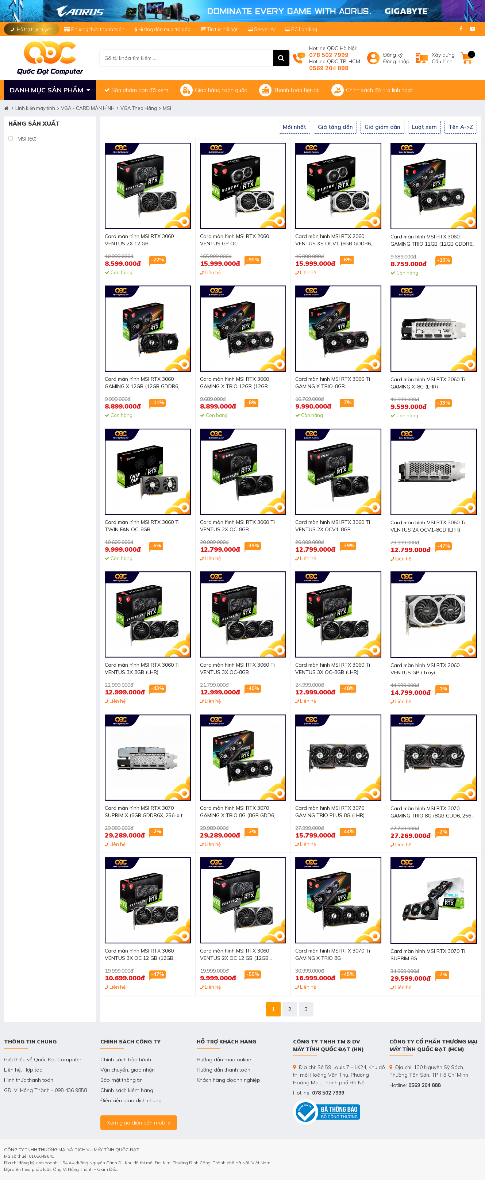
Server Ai (262, 29)
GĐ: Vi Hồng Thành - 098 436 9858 (45, 1090)
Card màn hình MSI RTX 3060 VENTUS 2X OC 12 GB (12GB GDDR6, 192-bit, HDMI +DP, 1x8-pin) (242, 954)
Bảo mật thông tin (121, 1080)
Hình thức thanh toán (28, 1080)
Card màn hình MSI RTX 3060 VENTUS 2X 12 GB (139, 240)
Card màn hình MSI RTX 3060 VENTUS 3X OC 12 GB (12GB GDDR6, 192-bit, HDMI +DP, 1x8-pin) (147, 954)
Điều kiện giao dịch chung (131, 1100)
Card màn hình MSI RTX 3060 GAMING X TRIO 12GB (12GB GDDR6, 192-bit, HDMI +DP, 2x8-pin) (242, 383)
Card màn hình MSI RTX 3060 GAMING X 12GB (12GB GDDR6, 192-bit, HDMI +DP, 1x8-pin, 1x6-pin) (147, 383)
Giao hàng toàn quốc (213, 90)
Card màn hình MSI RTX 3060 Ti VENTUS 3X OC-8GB (237, 668)
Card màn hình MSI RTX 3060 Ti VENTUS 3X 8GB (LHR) (142, 668)
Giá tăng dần (335, 126)
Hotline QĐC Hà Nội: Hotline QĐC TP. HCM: (335, 58)
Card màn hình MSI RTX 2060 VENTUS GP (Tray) (424, 669)
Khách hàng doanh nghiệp (228, 1080)
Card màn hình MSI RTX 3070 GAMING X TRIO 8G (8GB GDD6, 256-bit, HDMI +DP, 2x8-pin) (237, 812)
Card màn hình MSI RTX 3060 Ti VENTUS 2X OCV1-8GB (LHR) (427, 526)
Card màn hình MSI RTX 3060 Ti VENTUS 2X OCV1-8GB (332, 526)
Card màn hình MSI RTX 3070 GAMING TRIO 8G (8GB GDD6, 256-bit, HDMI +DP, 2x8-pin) (431, 812)
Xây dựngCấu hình (443, 58)
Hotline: (318, 1092)
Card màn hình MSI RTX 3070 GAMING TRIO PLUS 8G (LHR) (330, 812)
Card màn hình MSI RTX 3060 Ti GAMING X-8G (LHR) (427, 383)
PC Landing (301, 29)
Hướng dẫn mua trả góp (162, 29)
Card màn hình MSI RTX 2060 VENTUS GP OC (234, 240)
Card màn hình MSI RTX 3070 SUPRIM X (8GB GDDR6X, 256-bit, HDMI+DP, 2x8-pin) (144, 812)
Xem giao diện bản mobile (138, 1122)
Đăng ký (393, 54)
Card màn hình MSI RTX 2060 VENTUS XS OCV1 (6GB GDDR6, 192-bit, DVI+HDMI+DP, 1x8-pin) (333, 240)
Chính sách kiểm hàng (126, 1090)
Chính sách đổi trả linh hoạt (372, 90)
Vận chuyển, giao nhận (127, 1069)
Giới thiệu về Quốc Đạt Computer (42, 1059)
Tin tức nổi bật (219, 29)
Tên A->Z (461, 126)
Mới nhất (294, 126)
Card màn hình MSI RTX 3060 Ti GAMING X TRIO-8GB (332, 383)
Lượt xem (424, 126)
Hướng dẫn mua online (224, 1059)
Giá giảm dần (382, 126)
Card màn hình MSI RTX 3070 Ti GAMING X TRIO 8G (332, 954)
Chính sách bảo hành (125, 1059)
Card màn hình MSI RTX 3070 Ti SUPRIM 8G (427, 955)
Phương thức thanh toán (95, 29)
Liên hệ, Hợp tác (23, 1069)
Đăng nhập (396, 61)
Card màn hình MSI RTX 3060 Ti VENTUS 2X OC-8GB (237, 526)
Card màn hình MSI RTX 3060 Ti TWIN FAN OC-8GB (142, 526)
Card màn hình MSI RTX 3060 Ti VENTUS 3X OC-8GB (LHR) (332, 668)
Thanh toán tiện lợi (289, 90)
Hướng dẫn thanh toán (223, 1069)
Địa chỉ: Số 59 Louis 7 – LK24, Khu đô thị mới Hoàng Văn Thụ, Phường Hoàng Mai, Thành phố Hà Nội (339, 1075)
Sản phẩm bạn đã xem (136, 90)
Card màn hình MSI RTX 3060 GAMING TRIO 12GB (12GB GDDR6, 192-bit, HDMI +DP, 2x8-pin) (431, 240)
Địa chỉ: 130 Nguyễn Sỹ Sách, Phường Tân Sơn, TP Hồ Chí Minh (428, 1071)
